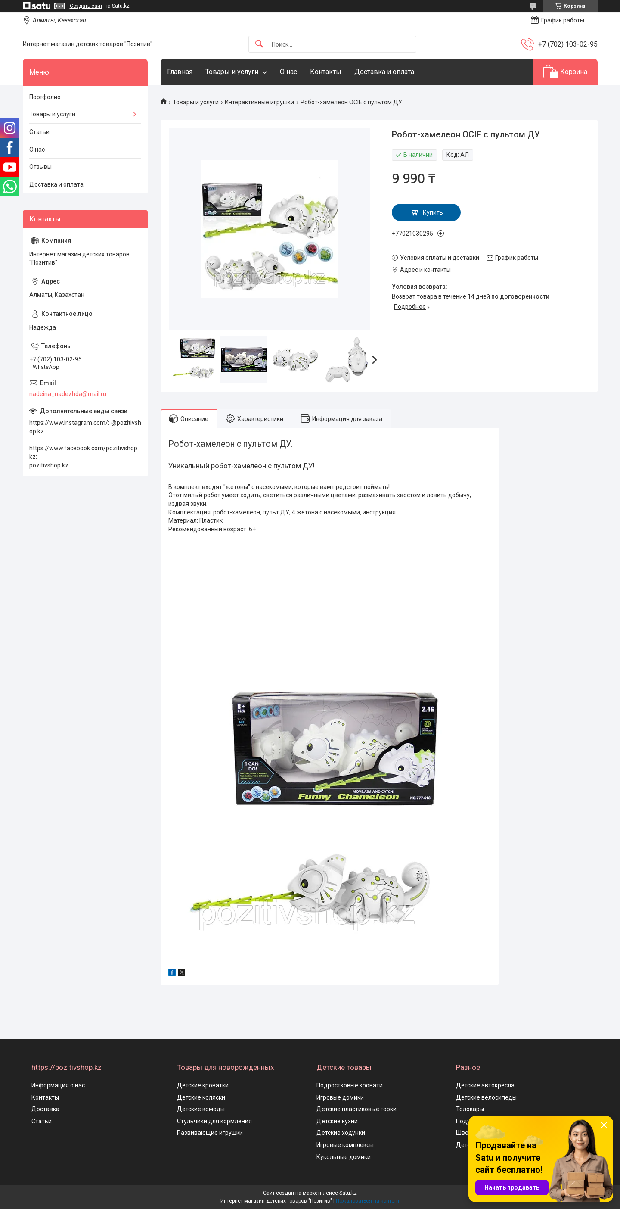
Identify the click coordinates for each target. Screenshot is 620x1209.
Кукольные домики (343, 1156)
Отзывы (40, 166)
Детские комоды (201, 1109)
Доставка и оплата (384, 72)
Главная (179, 72)
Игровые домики (340, 1097)
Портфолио (45, 96)
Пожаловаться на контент (368, 1201)
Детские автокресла (485, 1085)
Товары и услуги (231, 72)
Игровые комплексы (345, 1144)
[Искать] (259, 44)
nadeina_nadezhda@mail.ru (67, 393)
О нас (288, 72)
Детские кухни (337, 1121)
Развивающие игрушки (210, 1132)
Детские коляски (201, 1097)
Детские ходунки (340, 1132)
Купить (433, 212)
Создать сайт (86, 6)
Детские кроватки (203, 1085)
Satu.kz (348, 1193)
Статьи (39, 131)
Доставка (45, 1109)
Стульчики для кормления (214, 1121)
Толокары (470, 1109)
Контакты (325, 72)
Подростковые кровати (349, 1085)
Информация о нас (58, 1085)
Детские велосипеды (486, 1097)
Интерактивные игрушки (259, 102)
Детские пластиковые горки (356, 1109)
